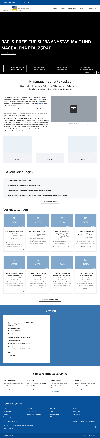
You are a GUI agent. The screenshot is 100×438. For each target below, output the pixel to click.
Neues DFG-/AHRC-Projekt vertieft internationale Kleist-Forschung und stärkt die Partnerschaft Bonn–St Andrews (37, 195)
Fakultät (55, 8)
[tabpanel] (50, 43)
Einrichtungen (7, 411)
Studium (63, 8)
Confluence (83, 421)
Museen (41, 103)
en (28, 2)
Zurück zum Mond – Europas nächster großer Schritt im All (61, 274)
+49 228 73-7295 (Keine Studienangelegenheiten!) (18, 425)
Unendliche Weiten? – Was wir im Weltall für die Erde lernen (14, 274)
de (25, 2)
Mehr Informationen (9, 53)
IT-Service (52, 417)
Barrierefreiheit (93, 435)
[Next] (98, 72)
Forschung (82, 8)
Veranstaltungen (7, 417)
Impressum (84, 435)
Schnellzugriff (13, 403)
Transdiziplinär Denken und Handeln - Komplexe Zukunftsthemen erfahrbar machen (29, 190)
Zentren (6, 101)
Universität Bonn (10, 2)
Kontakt (90, 8)
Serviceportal (93, 421)
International (72, 8)
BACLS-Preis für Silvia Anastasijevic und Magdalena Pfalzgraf (24, 185)
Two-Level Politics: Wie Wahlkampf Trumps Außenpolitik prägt (62, 233)
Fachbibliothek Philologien (34, 414)
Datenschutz (77, 414)
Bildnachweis (76, 411)
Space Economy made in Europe (38, 231)
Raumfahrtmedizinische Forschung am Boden (86, 274)
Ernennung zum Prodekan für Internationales (19, 180)
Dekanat (52, 411)
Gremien (5, 414)
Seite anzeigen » (7, 389)
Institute (40, 99)
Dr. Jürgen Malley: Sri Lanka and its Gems (14, 232)
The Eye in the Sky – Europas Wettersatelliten (38, 274)
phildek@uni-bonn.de (10, 421)
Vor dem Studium (31, 411)
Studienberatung (54, 414)
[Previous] (95, 72)
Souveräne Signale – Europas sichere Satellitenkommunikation (85, 233)
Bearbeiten (75, 421)
